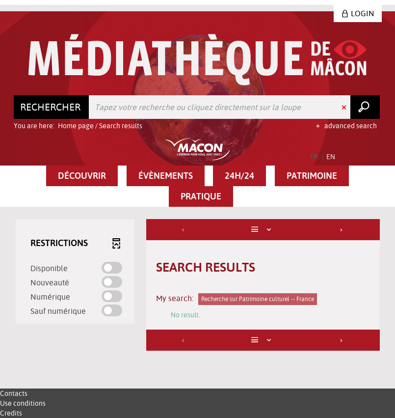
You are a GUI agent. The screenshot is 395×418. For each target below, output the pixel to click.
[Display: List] (263, 229)
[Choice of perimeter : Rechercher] (51, 107)
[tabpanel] (198, 286)
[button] (82, 176)
